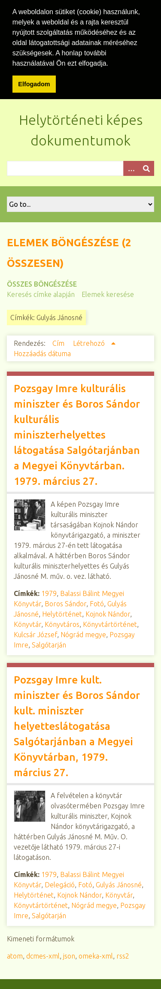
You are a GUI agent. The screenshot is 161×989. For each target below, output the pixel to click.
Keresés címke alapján (41, 293)
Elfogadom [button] (34, 84)
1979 (49, 592)
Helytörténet (62, 613)
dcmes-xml (43, 955)
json (69, 955)
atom (15, 955)
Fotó (97, 602)
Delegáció (60, 883)
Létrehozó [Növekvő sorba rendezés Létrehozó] (89, 342)
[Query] (80, 167)
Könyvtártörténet (110, 623)
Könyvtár (27, 623)
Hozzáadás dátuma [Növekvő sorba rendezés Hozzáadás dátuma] (42, 352)
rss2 (122, 955)
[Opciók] (131, 167)
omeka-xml (96, 955)
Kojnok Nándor (107, 613)
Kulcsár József (35, 633)
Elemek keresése (108, 293)
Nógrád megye (83, 633)
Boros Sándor (65, 602)
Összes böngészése (42, 283)
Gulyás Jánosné (119, 883)
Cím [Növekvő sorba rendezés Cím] (59, 342)
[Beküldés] (146, 167)
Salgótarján (49, 643)
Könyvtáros (62, 623)
